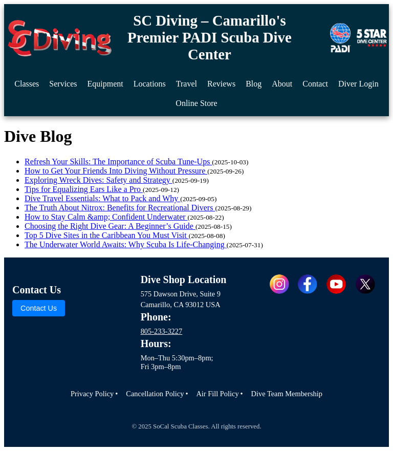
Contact (315, 83)
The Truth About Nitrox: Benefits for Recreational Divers (120, 207)
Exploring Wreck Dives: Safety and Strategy (98, 180)
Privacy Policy (92, 394)
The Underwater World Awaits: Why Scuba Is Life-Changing (126, 244)
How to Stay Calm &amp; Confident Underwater (106, 216)
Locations (150, 83)
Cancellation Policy (155, 394)
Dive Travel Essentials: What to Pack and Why (102, 198)
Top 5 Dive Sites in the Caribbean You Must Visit (107, 235)
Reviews (221, 83)
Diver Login (358, 83)
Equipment (105, 83)
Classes (26, 83)
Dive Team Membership (286, 394)
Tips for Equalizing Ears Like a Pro (84, 189)
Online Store (196, 103)
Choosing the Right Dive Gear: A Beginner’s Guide (110, 226)
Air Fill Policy (217, 394)
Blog (253, 83)
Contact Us (38, 308)
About (282, 83)
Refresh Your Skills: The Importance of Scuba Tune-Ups (118, 161)
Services (63, 83)
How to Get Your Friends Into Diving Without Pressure (116, 170)
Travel (186, 83)
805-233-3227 (162, 331)
